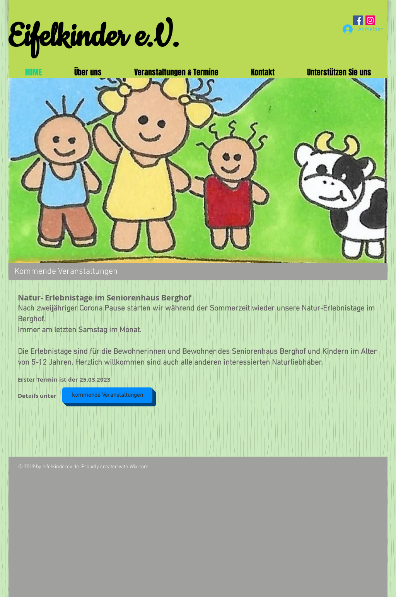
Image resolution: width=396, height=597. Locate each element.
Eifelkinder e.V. (93, 37)
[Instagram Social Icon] (370, 20)
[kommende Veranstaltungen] (107, 395)
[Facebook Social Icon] (358, 20)
